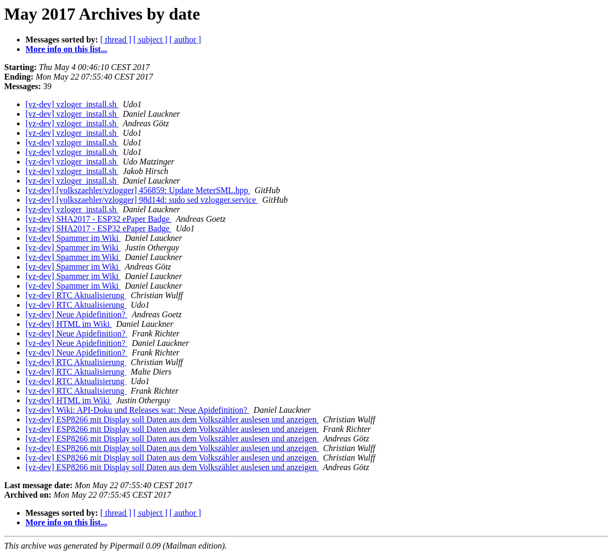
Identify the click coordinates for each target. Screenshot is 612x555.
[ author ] (186, 39)
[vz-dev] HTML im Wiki (68, 323)
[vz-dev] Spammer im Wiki (72, 237)
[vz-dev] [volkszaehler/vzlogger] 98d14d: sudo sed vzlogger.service (141, 199)
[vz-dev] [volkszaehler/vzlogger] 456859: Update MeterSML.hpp (137, 190)
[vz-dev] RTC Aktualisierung (76, 295)
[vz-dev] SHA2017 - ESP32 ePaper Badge (98, 218)
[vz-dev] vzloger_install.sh (72, 104)
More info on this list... (66, 49)
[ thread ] (116, 39)
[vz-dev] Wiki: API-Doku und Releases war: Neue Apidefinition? (137, 409)
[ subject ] (151, 39)
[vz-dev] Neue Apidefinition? (76, 314)
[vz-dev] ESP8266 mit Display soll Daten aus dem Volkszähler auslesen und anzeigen (172, 419)
